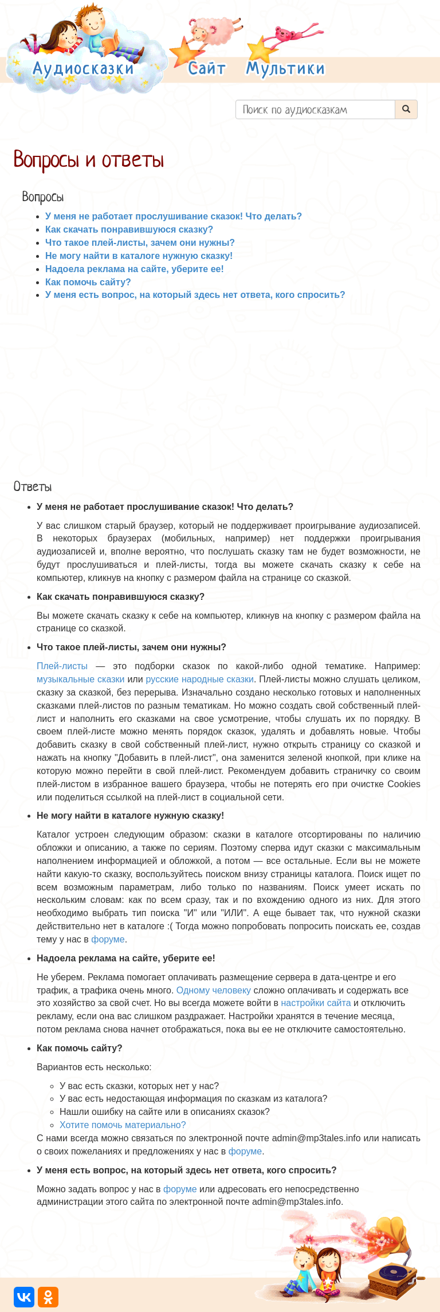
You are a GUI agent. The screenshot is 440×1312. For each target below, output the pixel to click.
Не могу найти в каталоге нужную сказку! (139, 256)
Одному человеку (213, 990)
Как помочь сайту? (88, 282)
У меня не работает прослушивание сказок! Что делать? (173, 216)
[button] (206, 48)
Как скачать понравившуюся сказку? (129, 229)
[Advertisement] (220, 388)
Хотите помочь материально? (123, 1125)
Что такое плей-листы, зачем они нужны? (140, 243)
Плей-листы (62, 666)
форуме (108, 939)
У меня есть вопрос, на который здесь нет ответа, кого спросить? (195, 295)
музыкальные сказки (80, 679)
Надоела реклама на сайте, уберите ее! (134, 269)
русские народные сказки (200, 679)
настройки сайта (316, 1003)
